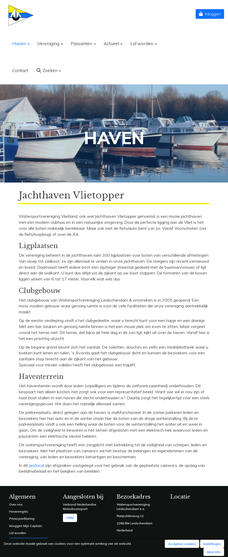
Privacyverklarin (20, 518)
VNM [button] (70, 518)
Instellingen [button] (212, 544)
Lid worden (143, 43)
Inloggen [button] (210, 13)
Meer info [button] (214, 552)
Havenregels (18, 511)
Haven (21, 43)
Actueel (113, 43)
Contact (20, 70)
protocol (36, 465)
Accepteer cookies (182, 544)
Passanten (83, 43)
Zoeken (48, 70)
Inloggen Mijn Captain (25, 526)
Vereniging (50, 43)
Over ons (16, 504)
